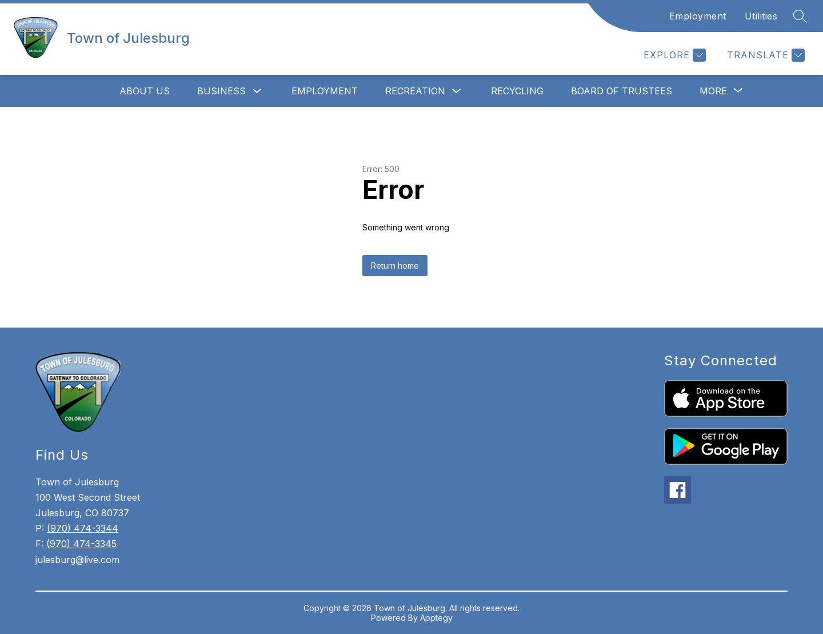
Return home (395, 265)
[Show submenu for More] (713, 91)
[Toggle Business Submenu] (257, 91)
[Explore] (673, 55)
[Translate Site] (764, 55)
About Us (144, 91)
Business (221, 91)
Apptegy (436, 618)
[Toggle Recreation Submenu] (457, 91)
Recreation (415, 91)
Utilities (761, 16)
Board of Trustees (621, 91)
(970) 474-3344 (82, 528)
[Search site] (800, 16)
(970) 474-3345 (81, 543)
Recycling (517, 91)
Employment (697, 16)
